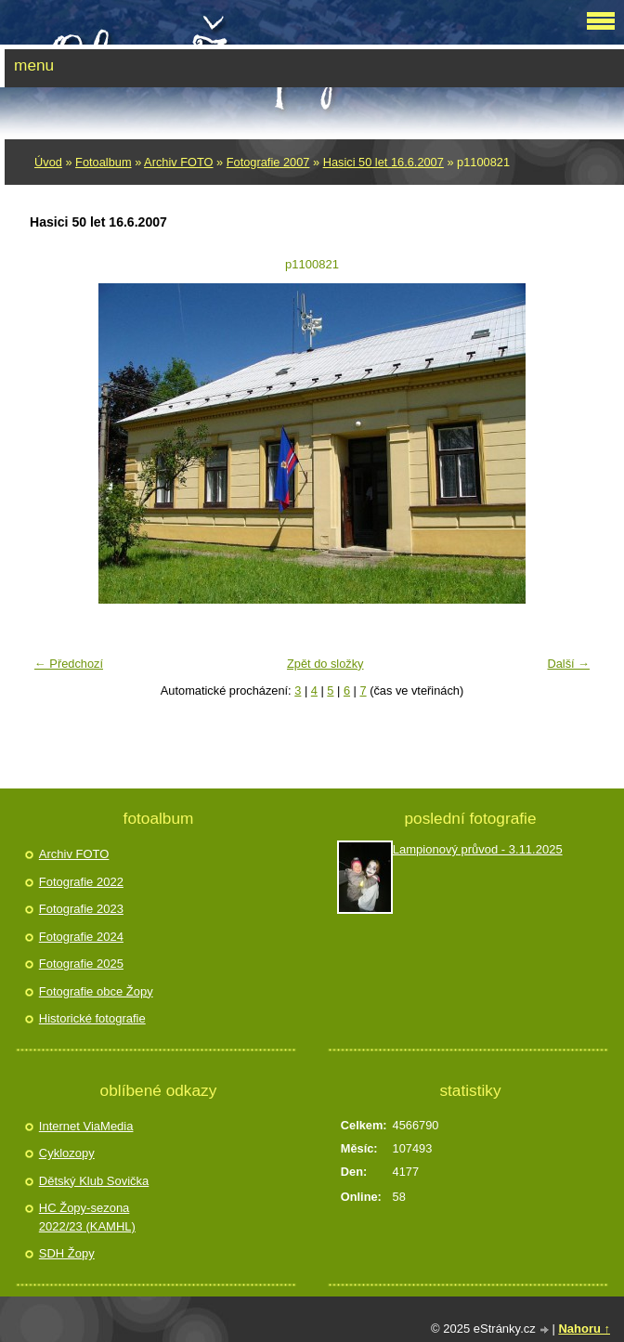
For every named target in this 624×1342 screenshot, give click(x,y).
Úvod (48, 162)
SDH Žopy (67, 1253)
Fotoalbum (103, 162)
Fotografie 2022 (81, 882)
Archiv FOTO (178, 162)
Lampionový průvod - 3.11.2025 (478, 849)
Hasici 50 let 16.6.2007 (383, 162)
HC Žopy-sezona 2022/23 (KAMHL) (87, 1217)
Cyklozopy (67, 1153)
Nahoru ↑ (584, 1328)
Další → (568, 664)
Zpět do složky (325, 664)
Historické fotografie (92, 1018)
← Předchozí (68, 664)
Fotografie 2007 (268, 162)
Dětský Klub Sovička (94, 1181)
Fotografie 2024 (81, 937)
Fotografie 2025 (81, 964)
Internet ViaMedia (86, 1126)
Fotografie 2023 (81, 909)
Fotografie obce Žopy (96, 991)
